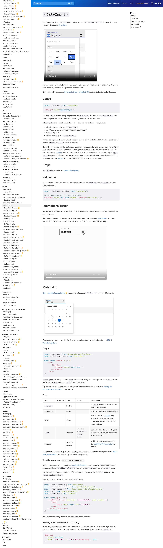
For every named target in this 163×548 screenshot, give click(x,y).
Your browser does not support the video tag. (70, 55)
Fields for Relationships (11, 116)
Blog (131, 3)
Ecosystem (6, 537)
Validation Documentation (103, 444)
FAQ (3, 542)
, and (13, 399)
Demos (124, 3)
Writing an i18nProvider (11, 320)
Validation (134, 19)
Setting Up (7, 312)
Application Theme (10, 397)
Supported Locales (10, 314)
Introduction (7, 60)
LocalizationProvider (78, 465)
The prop (7, 394)
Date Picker (102, 218)
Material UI (135, 24)
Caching (6, 525)
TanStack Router (9, 531)
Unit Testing (7, 528)
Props (133, 16)
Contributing (6, 540)
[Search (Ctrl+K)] (53, 3)
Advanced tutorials (10, 533)
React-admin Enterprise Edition (54, 293)
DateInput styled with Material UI (76, 92)
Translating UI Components (13, 317)
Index (4, 545)
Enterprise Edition (142, 3)
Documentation (114, 3)
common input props (71, 170)
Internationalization (138, 21)
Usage (133, 13)
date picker (63, 25)
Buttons (6, 371)
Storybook (135, 27)
